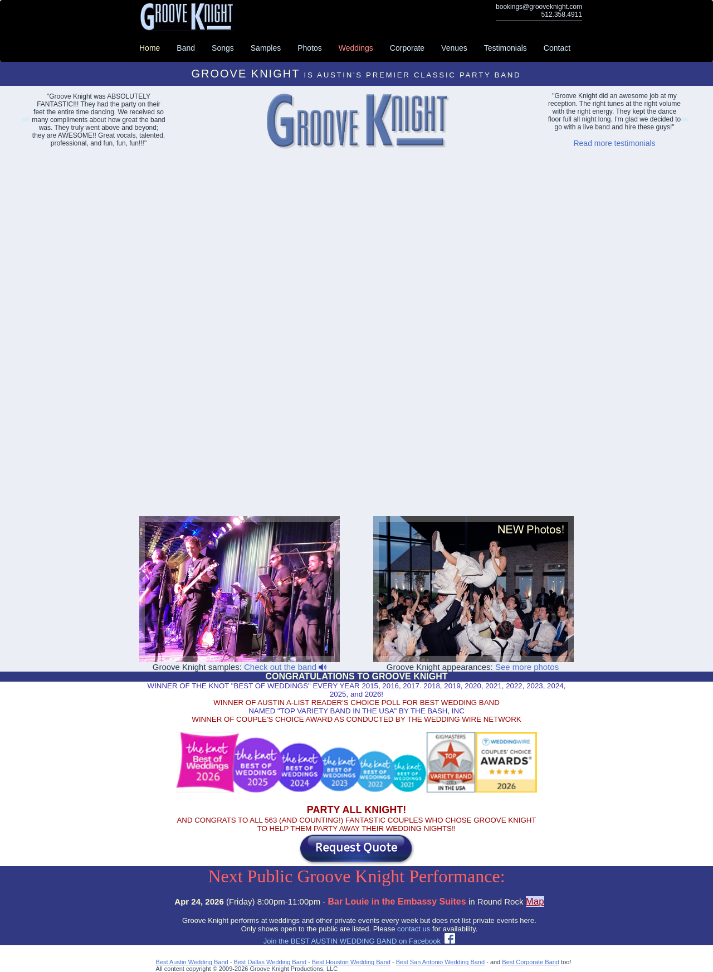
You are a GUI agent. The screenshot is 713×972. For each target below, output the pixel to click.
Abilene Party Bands (684, 121)
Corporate (407, 47)
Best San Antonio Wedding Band (440, 962)
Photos (309, 47)
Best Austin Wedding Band (192, 962)
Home (149, 47)
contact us (413, 929)
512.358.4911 (561, 14)
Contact (557, 47)
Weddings (356, 47)
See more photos (527, 667)
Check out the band (285, 667)
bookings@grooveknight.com (539, 7)
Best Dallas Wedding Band (269, 962)
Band (186, 47)
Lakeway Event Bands (25, 121)
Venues (454, 47)
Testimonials (505, 47)
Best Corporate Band (530, 962)
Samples (266, 47)
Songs (223, 47)
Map (535, 901)
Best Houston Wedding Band (351, 962)
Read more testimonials (614, 143)
